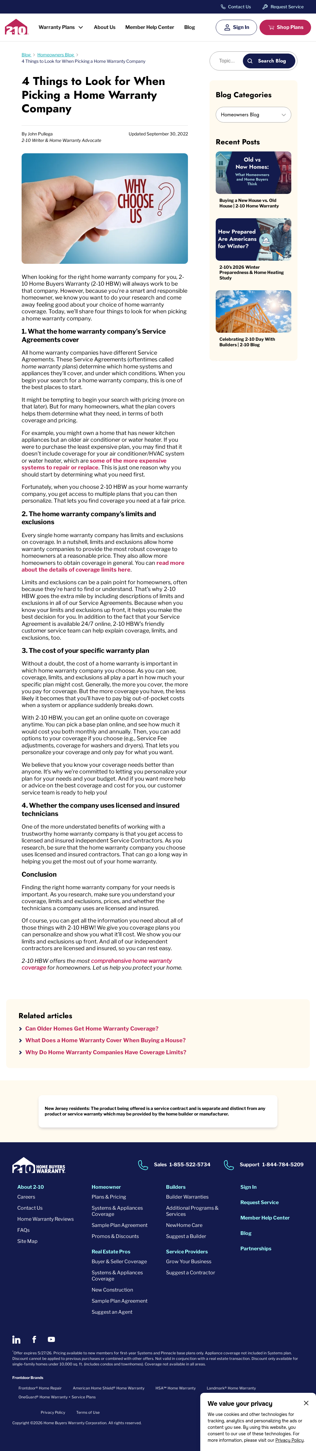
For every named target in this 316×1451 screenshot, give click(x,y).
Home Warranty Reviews (45, 1219)
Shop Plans (290, 27)
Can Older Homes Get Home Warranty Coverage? (92, 1028)
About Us (104, 27)
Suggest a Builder (186, 1236)
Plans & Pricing (109, 1197)
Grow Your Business (188, 1261)
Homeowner (106, 1187)
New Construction (112, 1290)
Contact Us (239, 6)
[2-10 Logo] (17, 32)
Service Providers (187, 1252)
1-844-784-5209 (283, 1165)
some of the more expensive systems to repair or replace (94, 464)
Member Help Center (149, 27)
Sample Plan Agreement (120, 1225)
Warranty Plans (57, 27)
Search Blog (272, 60)
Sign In (241, 27)
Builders (175, 1187)
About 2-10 (30, 1187)
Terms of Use (88, 1412)
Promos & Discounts (115, 1236)
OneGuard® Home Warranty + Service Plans (57, 1397)
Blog (189, 27)
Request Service (287, 6)
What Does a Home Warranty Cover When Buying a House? (105, 1040)
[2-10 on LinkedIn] (16, 1340)
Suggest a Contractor (190, 1273)
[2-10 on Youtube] (51, 1339)
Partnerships (255, 1249)
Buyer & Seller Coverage (119, 1261)
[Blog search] (229, 61)
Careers (26, 1197)
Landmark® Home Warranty (231, 1388)
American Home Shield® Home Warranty (108, 1388)
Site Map (27, 1241)
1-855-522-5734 (189, 1165)
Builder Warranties (187, 1197)
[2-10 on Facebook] (34, 1339)
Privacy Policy (289, 1440)
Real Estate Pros (111, 1252)
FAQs (23, 1230)
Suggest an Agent (112, 1312)
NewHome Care (184, 1225)
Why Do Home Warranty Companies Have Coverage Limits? (105, 1052)
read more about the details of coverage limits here (103, 566)
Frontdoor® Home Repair (40, 1388)
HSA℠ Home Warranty (176, 1388)
